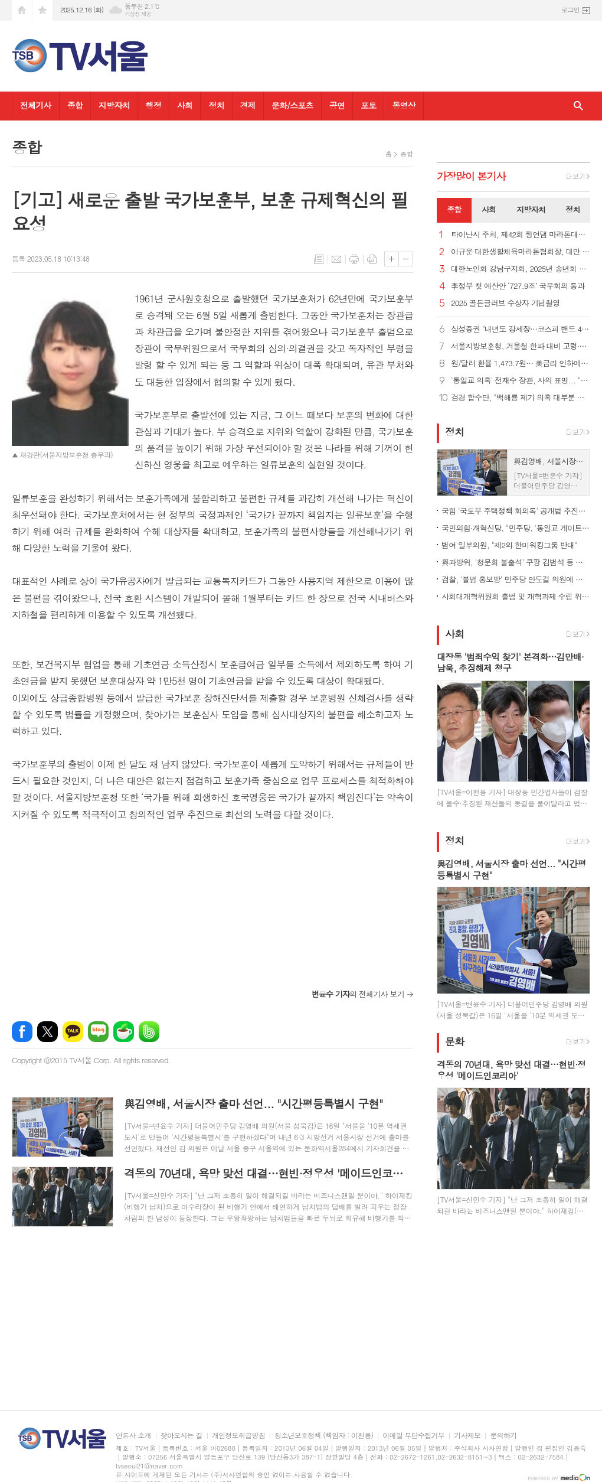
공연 (337, 105)
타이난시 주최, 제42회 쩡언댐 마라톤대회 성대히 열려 (520, 235)
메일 (336, 259)
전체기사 (35, 105)
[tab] (454, 210)
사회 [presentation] (489, 209)
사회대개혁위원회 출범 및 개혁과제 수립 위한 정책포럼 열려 (515, 596)
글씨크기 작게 (405, 259)
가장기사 (471, 176)
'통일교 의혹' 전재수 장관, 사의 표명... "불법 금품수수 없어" (520, 381)
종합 (75, 105)
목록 (319, 259)
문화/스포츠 (292, 105)
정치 (216, 105)
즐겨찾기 (42, 10)
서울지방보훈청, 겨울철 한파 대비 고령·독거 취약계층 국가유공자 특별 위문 (520, 346)
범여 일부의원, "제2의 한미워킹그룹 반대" (509, 545)
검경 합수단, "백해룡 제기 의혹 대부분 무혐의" (520, 398)
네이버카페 (123, 1031)
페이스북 (22, 1031)
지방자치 (114, 105)
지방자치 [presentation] (530, 209)
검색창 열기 (578, 106)
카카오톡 (73, 1031)
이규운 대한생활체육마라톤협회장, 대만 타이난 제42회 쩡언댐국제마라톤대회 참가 (520, 252)
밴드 (149, 1031)
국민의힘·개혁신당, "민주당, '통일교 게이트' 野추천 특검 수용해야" (515, 527)
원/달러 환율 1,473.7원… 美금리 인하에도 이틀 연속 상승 (520, 364)
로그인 (570, 9)
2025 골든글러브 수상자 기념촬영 (505, 303)
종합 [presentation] (454, 209)
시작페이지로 (22, 10)
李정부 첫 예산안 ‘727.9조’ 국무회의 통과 (517, 286)
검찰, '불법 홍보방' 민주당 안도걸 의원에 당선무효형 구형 (515, 579)
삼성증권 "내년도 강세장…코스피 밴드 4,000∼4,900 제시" (520, 329)
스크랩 (372, 259)
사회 (184, 105)
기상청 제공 (138, 14)
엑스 (47, 1031)
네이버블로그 (98, 1031)
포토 (368, 105)
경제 (248, 105)
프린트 (354, 259)
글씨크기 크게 (391, 259)
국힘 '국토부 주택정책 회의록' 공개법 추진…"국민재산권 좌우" (515, 510)
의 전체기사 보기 (358, 993)
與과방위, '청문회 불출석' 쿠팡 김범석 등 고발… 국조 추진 (515, 562)
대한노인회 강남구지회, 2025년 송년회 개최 (520, 269)
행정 (153, 105)
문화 (454, 1041)
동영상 (403, 105)
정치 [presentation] (572, 209)
